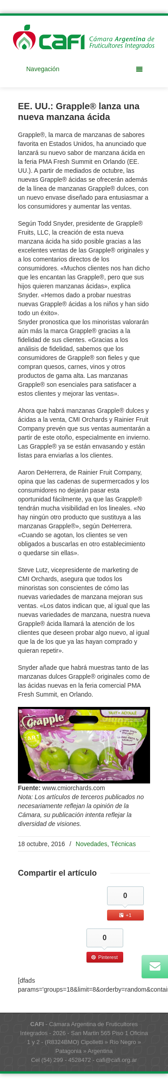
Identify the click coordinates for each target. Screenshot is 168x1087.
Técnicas (123, 843)
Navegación (84, 69)
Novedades (92, 843)
